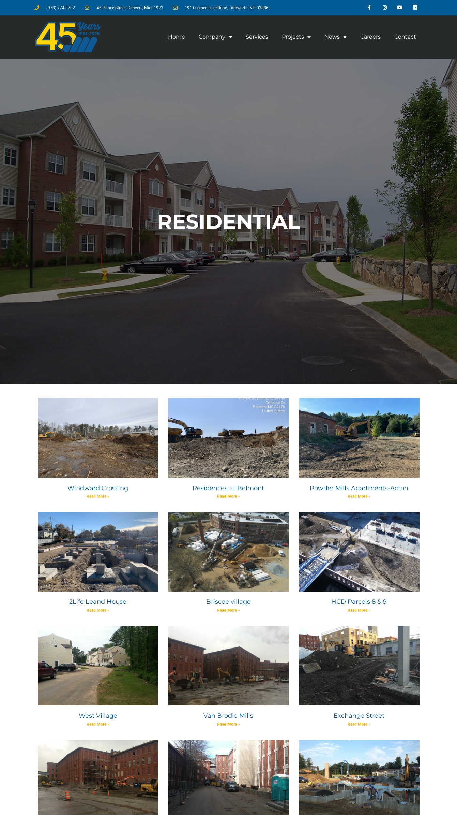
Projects (296, 37)
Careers (370, 36)
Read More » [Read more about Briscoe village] (228, 610)
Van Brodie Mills (228, 715)
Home (176, 36)
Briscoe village (228, 602)
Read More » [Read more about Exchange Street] (359, 724)
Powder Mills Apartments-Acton (359, 488)
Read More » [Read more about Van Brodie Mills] (228, 724)
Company (215, 37)
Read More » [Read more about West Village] (98, 724)
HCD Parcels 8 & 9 (359, 602)
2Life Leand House (97, 602)
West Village (98, 715)
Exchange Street (359, 715)
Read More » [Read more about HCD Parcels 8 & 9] (359, 610)
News (335, 37)
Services (257, 36)
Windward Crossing (97, 488)
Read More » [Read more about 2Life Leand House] (98, 610)
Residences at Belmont (228, 488)
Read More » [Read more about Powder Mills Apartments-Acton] (359, 496)
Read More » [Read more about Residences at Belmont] (228, 496)
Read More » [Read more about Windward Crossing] (98, 496)
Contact (405, 36)
